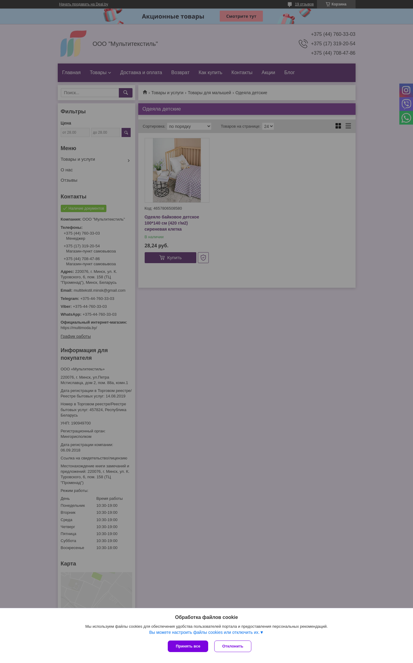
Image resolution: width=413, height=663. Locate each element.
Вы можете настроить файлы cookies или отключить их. (204, 632)
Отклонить (232, 646)
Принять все (188, 646)
